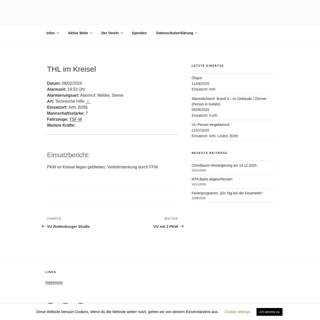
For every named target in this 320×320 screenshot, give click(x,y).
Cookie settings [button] (237, 312)
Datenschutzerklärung (177, 33)
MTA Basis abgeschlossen (212, 179)
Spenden (139, 33)
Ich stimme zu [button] (270, 312)
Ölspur (197, 78)
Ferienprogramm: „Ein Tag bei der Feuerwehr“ (227, 193)
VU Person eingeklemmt (211, 125)
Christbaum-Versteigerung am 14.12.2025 (224, 165)
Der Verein (112, 33)
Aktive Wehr (80, 33)
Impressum (54, 282)
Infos (53, 33)
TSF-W (76, 119)
